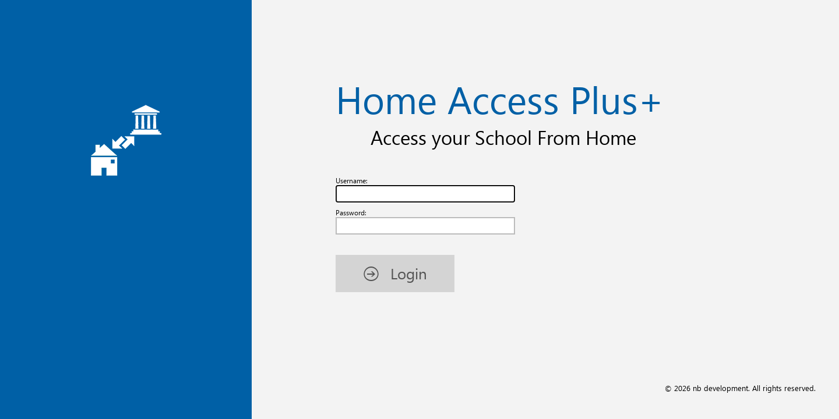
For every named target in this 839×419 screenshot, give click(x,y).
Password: (351, 212)
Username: (352, 180)
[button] (395, 273)
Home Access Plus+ (500, 98)
